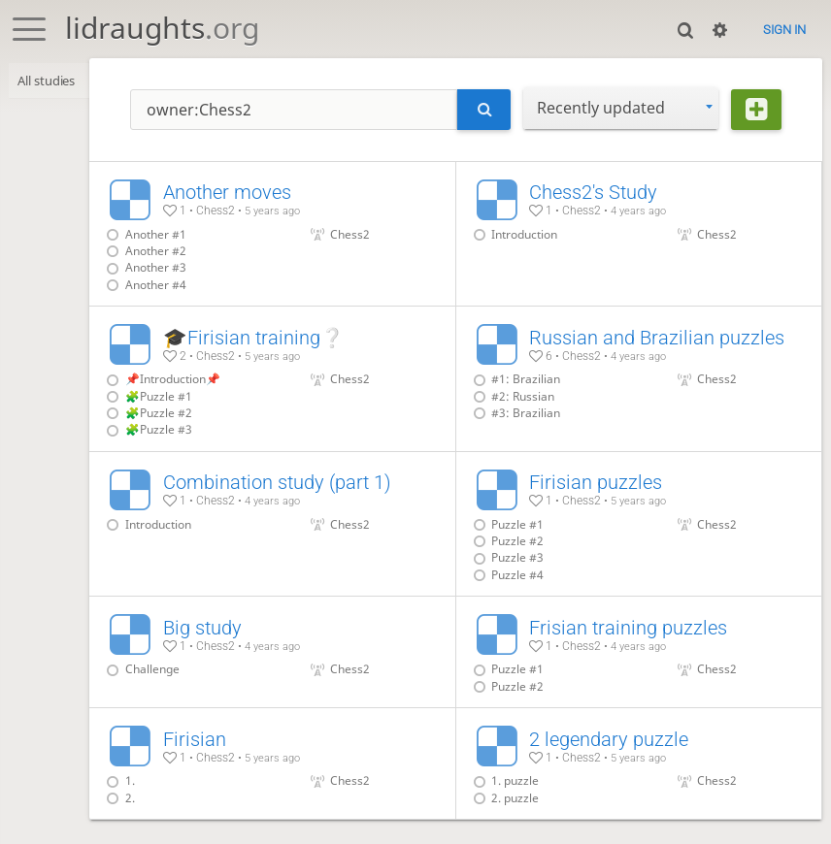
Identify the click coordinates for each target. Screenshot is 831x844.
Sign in (784, 29)
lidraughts (162, 28)
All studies (47, 80)
